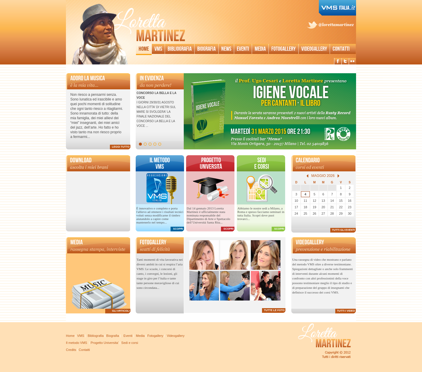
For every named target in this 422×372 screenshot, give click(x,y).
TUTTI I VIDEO (346, 310)
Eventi (243, 48)
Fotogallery (283, 48)
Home (144, 48)
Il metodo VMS (76, 342)
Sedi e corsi (129, 342)
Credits (71, 349)
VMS (80, 335)
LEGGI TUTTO (121, 146)
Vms (158, 48)
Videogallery (314, 48)
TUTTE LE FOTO (274, 310)
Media (260, 48)
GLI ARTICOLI (121, 310)
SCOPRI (178, 228)
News (226, 48)
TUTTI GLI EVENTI (343, 229)
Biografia (206, 48)
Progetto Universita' (105, 342)
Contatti (341, 48)
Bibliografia (180, 48)
